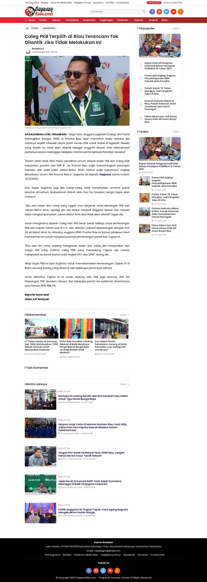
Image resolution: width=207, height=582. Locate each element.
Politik (42, 20)
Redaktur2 (38, 48)
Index (125, 315)
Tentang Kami (32, 2)
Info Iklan (110, 2)
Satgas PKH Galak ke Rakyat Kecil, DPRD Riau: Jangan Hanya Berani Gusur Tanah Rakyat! (91, 454)
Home (30, 20)
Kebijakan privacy (82, 2)
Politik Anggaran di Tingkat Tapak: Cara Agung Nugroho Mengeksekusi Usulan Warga (93, 511)
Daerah (138, 20)
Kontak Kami (123, 2)
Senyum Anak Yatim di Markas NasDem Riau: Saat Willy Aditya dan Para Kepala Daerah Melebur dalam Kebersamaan (92, 427)
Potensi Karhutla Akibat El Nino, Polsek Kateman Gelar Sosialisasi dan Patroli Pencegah (160, 105)
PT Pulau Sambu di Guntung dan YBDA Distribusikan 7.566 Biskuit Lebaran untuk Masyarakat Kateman (41, 345)
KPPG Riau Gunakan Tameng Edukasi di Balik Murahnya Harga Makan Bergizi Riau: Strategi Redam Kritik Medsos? (76, 347)
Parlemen (122, 20)
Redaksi (44, 2)
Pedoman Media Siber (61, 2)
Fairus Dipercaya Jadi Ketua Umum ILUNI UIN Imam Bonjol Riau (161, 119)
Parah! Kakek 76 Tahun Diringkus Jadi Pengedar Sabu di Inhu (158, 91)
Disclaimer (98, 2)
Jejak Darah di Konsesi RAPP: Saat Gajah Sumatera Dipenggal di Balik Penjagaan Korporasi (89, 483)
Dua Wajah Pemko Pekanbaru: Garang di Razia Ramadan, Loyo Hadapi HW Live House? (111, 345)
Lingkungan (106, 20)
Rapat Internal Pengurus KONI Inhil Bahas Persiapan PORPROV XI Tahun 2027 (160, 66)
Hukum (56, 20)
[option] (42, 337)
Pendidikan (72, 20)
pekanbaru (49, 28)
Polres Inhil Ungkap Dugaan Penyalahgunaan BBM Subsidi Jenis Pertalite (160, 78)
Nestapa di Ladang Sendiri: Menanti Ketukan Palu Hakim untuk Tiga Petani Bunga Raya (93, 398)
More (165, 20)
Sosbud (153, 20)
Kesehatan (89, 20)
